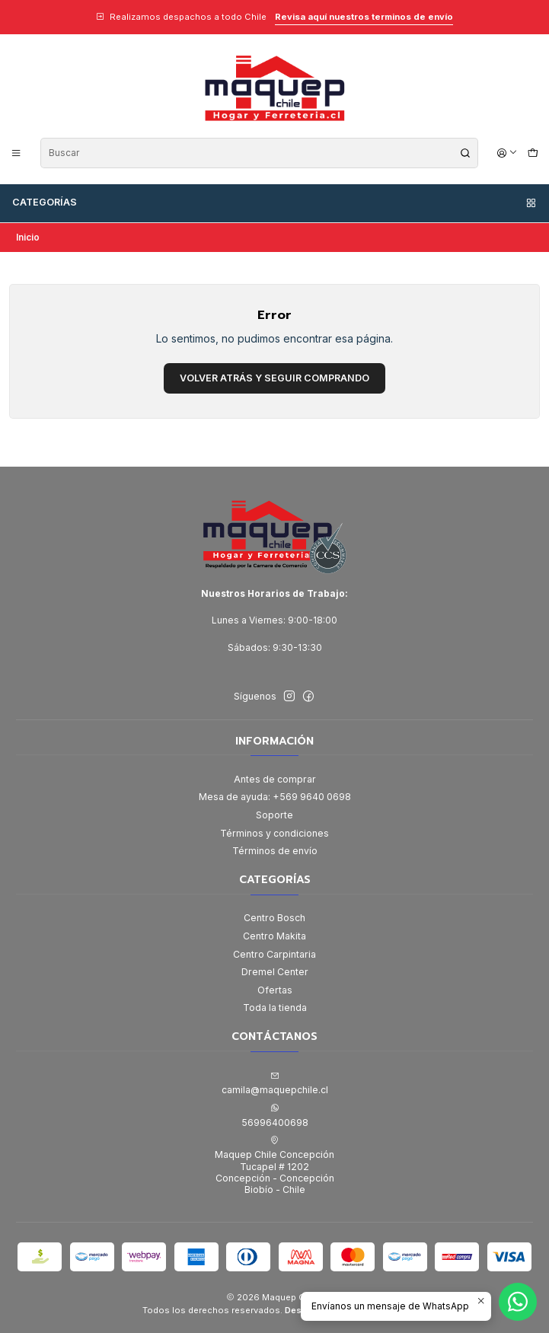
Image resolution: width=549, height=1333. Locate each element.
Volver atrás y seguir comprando (274, 378)
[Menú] (16, 152)
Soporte (274, 815)
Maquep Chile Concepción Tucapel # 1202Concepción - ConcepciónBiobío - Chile (274, 1165)
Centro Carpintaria (274, 954)
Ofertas (274, 990)
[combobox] (259, 153)
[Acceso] (507, 152)
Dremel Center (274, 971)
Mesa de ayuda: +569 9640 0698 (275, 796)
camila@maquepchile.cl (275, 1083)
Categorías (275, 202)
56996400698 (274, 1115)
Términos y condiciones (274, 833)
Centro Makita (274, 936)
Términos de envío (275, 850)
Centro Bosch (274, 917)
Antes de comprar (275, 779)
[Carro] (533, 152)
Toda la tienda (275, 1007)
